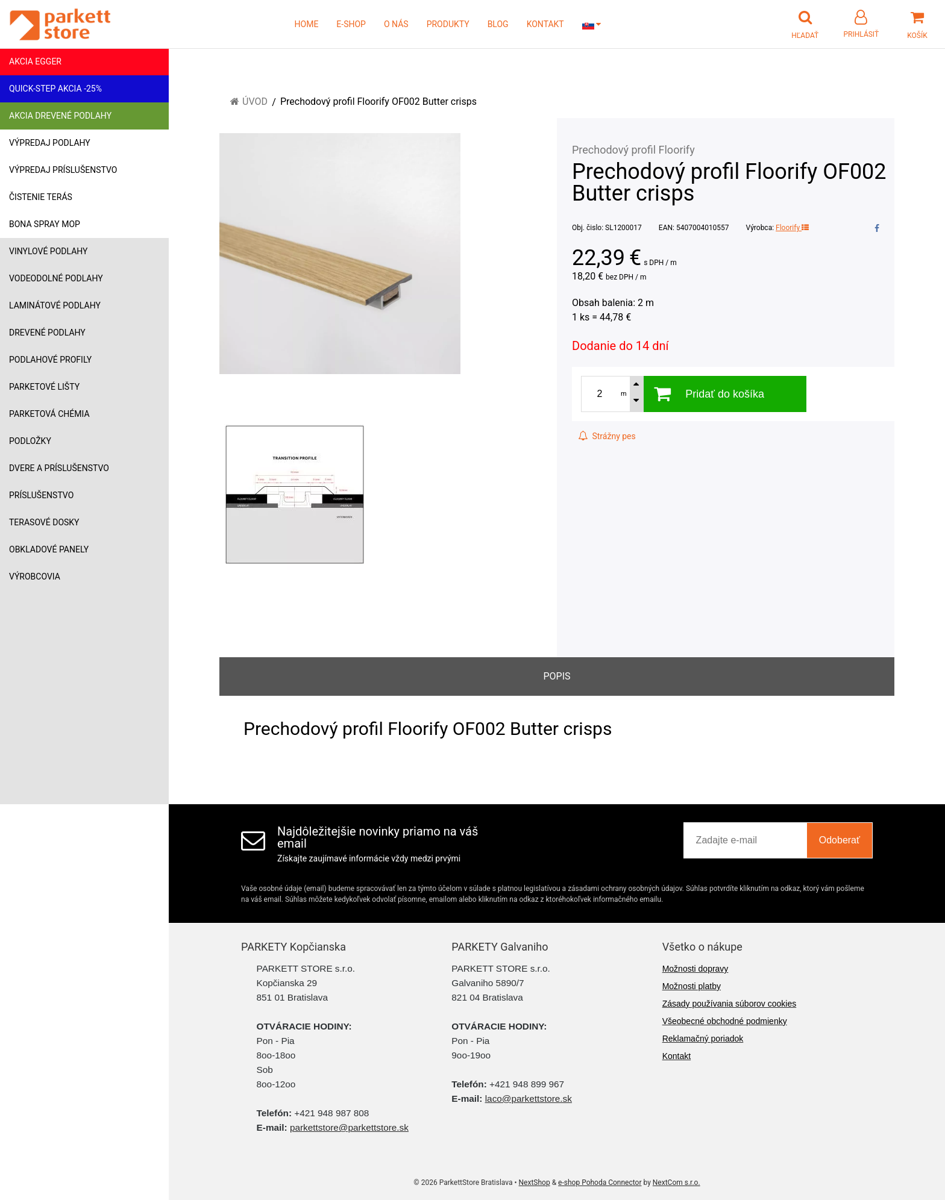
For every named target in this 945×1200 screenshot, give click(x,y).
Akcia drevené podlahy (60, 115)
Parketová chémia (49, 414)
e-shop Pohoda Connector (599, 1182)
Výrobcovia (34, 576)
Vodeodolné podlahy (56, 278)
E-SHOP (351, 24)
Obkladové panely (49, 549)
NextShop (534, 1182)
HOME (307, 24)
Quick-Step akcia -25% (55, 88)
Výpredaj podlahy (49, 143)
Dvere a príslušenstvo (59, 468)
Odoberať (839, 840)
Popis (556, 676)
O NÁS (396, 24)
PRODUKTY (448, 24)
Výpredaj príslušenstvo (63, 170)
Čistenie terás (40, 197)
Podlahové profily (50, 359)
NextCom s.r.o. (676, 1182)
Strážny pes (607, 436)
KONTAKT (545, 24)
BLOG (498, 24)
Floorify (792, 227)
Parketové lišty (44, 387)
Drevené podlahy (47, 332)
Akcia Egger (35, 61)
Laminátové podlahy (55, 305)
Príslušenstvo (41, 495)
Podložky (30, 441)
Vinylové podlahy (48, 251)
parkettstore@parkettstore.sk (349, 1127)
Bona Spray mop (44, 224)
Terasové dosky (44, 522)
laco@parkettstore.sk (528, 1098)
